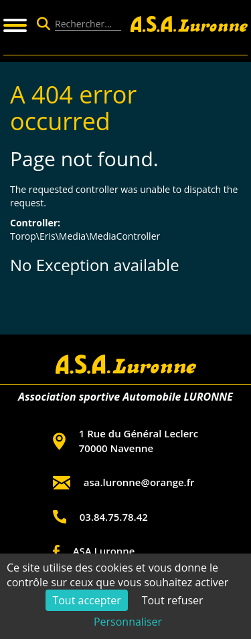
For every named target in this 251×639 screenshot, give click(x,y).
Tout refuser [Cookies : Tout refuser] (172, 600)
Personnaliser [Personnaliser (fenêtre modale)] (128, 621)
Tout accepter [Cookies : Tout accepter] (86, 600)
